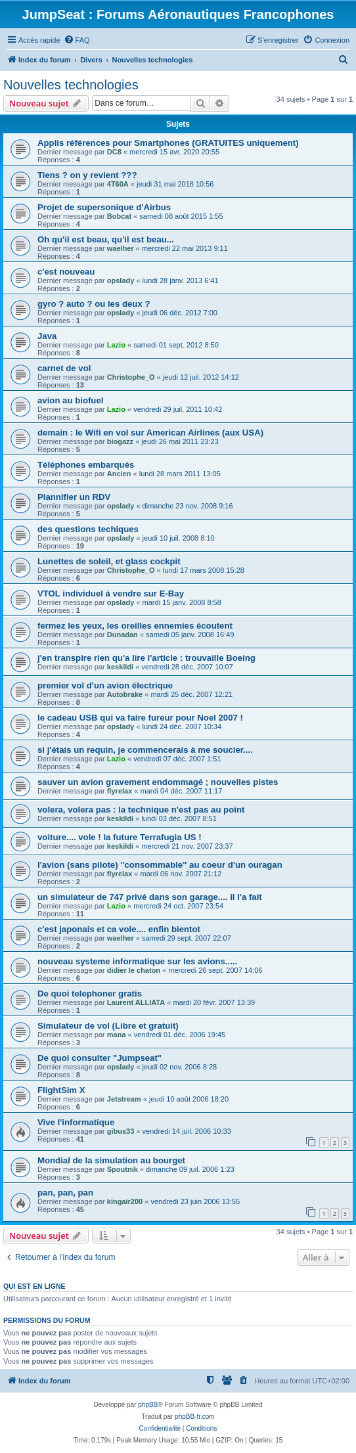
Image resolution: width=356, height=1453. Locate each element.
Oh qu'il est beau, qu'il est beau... (105, 239)
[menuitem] (77, 40)
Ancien (119, 474)
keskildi (120, 667)
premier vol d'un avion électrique (105, 685)
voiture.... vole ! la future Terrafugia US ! (119, 837)
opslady (121, 280)
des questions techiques (88, 529)
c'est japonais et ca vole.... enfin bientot (118, 929)
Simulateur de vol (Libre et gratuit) (108, 1026)
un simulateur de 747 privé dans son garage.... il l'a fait (149, 897)
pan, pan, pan (65, 1192)
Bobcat (119, 216)
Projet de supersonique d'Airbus (104, 207)
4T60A (118, 184)
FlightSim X (61, 1090)
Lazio (116, 345)
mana (116, 1035)
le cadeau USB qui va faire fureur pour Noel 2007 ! (140, 718)
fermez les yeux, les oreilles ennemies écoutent (135, 626)
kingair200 (125, 1201)
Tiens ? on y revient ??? (87, 175)
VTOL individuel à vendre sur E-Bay (110, 593)
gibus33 (121, 1131)
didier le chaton (133, 970)
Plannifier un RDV (73, 497)
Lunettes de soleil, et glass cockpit (109, 561)
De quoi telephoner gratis (89, 993)
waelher (120, 248)
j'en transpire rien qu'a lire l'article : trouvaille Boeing (146, 658)
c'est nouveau (66, 272)
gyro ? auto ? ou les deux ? (93, 304)
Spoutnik (122, 1169)
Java (46, 336)
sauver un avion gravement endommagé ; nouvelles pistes (157, 782)
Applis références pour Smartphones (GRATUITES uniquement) (168, 143)
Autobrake (125, 694)
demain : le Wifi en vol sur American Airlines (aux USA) (150, 432)
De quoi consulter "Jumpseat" (99, 1058)
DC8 (114, 152)
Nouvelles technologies (71, 85)
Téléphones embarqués (85, 465)
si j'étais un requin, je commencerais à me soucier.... (145, 750)
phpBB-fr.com (195, 1416)
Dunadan (122, 634)
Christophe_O (131, 377)
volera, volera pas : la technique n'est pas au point (140, 810)
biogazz (120, 441)
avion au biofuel (70, 400)
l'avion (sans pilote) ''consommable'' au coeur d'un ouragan (159, 865)
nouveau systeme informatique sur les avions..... (137, 961)
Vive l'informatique (75, 1122)
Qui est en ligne (34, 1286)
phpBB (148, 1404)
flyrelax (120, 791)
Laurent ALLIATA (136, 1002)
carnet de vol (64, 368)
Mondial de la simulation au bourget (111, 1160)
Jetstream (124, 1099)
